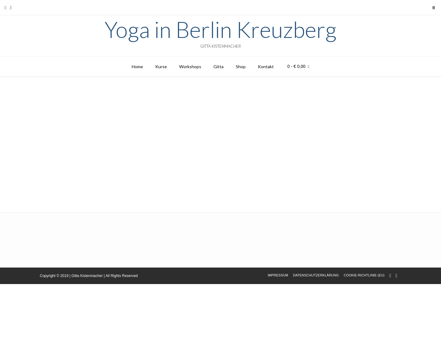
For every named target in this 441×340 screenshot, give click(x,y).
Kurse (161, 66)
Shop (241, 66)
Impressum (278, 275)
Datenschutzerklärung (316, 275)
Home (137, 66)
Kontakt (266, 66)
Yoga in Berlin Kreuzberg (220, 29)
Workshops (190, 66)
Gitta (218, 66)
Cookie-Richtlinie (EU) (364, 275)
